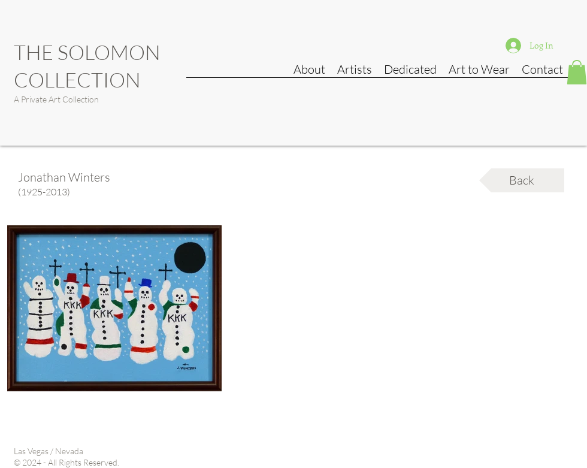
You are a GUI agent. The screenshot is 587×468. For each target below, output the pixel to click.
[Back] (521, 180)
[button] (577, 72)
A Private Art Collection (56, 99)
